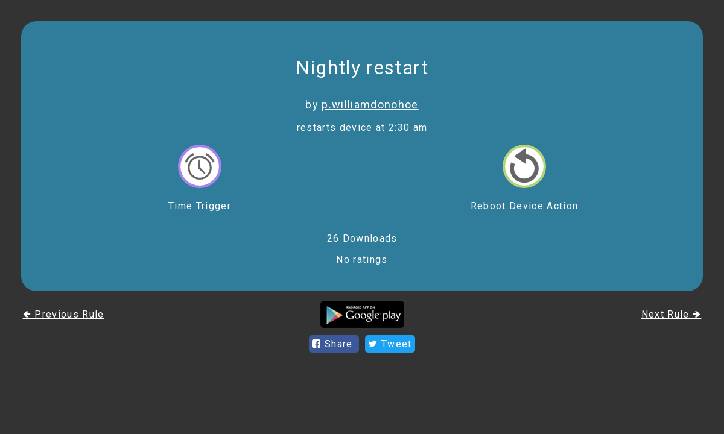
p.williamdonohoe (370, 104)
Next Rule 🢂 (671, 314)
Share (334, 344)
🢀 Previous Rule (63, 314)
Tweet (389, 344)
